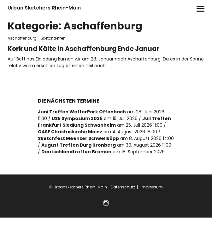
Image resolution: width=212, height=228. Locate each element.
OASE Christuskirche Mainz (70, 129)
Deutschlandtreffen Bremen (76, 149)
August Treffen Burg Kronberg (78, 142)
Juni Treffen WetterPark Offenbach (82, 109)
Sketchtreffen (53, 38)
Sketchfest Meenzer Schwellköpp (78, 136)
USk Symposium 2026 (77, 116)
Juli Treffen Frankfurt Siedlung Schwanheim (104, 119)
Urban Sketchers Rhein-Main (44, 7)
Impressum (151, 184)
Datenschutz (122, 184)
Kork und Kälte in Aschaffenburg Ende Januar (80, 47)
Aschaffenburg (22, 38)
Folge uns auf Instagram (106, 200)
